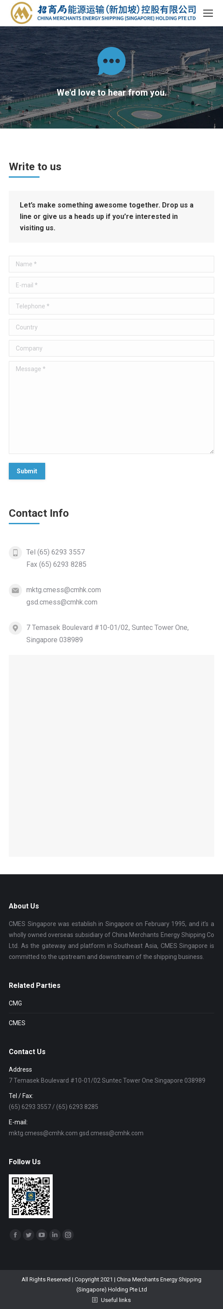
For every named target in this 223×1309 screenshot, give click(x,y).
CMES (17, 1022)
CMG (15, 1003)
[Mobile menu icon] (208, 13)
